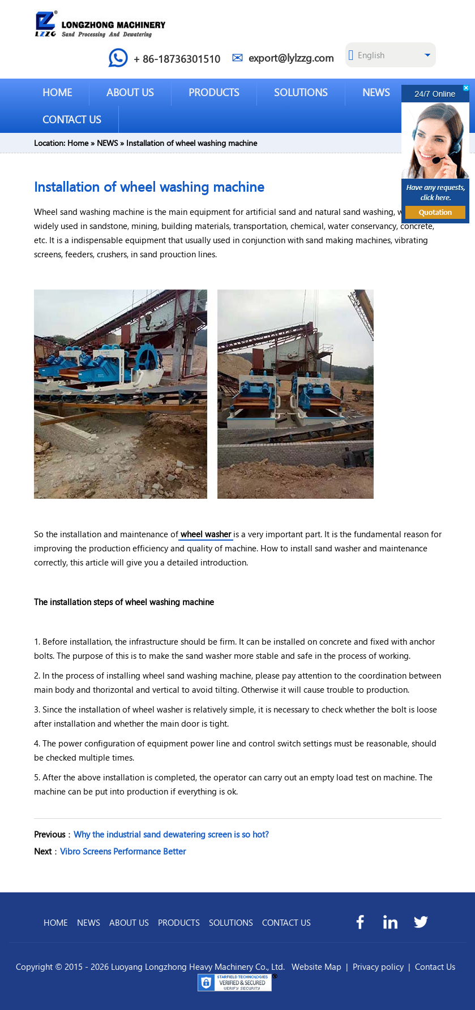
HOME (57, 92)
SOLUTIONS (301, 92)
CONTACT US (71, 119)
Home (77, 142)
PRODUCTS (214, 92)
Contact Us (435, 966)
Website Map (316, 966)
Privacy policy (378, 966)
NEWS (376, 92)
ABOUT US (130, 92)
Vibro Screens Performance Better (123, 851)
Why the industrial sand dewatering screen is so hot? (171, 834)
